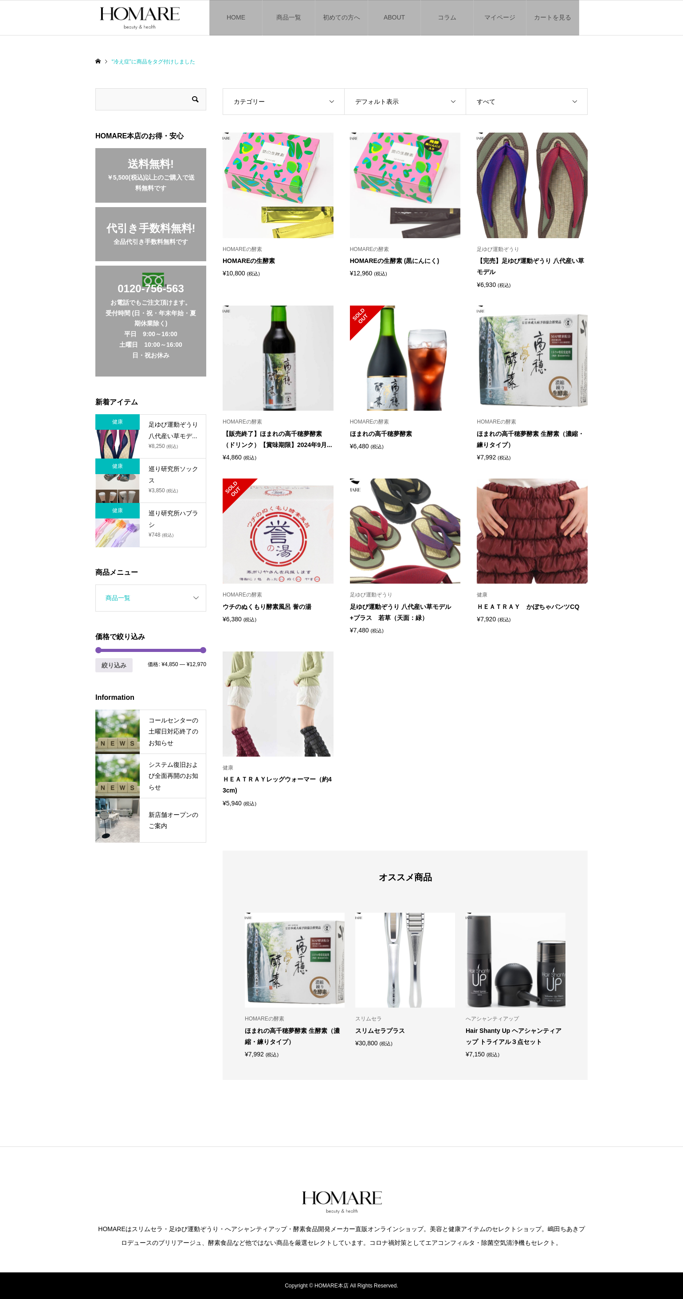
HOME (236, 17)
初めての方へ (341, 17)
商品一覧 (288, 17)
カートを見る (552, 17)
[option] (295, 985)
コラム (447, 17)
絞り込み (114, 665)
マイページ (499, 17)
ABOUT (394, 17)
